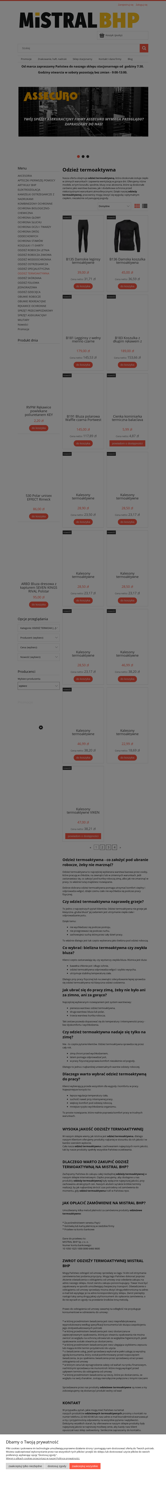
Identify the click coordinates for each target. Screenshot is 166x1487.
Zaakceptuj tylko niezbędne (25, 1466)
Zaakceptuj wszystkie (85, 1466)
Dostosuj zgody (57, 1466)
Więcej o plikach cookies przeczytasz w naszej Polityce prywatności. (43, 1458)
